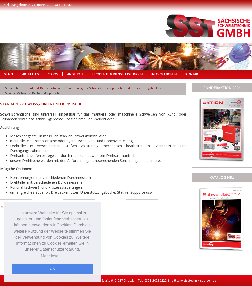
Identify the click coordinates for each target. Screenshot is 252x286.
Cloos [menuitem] (53, 74)
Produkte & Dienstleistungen (43, 88)
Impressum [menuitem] (44, 5)
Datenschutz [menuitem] (63, 5)
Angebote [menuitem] (75, 74)
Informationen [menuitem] (164, 74)
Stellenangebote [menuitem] (15, 5)
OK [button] (52, 269)
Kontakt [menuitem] (192, 74)
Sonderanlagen (76, 88)
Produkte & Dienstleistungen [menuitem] (117, 74)
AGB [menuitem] (31, 5)
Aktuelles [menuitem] (30, 74)
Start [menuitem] (8, 74)
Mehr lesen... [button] (52, 256)
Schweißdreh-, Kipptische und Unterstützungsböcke (124, 88)
